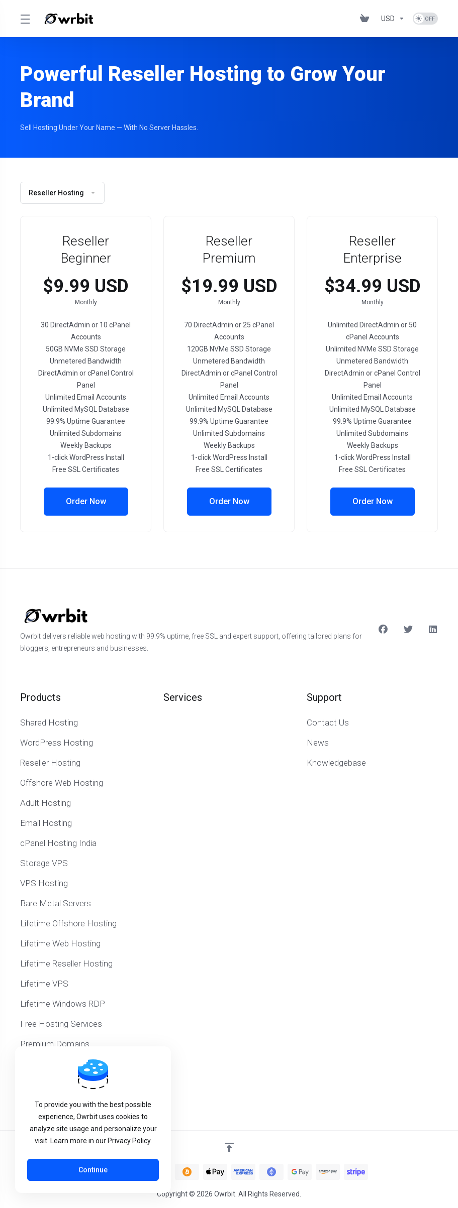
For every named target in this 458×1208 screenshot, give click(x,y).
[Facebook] (383, 629)
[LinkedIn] (433, 629)
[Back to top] (229, 1147)
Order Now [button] (86, 502)
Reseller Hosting (62, 193)
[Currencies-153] (393, 19)
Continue (93, 1170)
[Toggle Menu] (24, 18)
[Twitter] (408, 629)
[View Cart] (366, 19)
